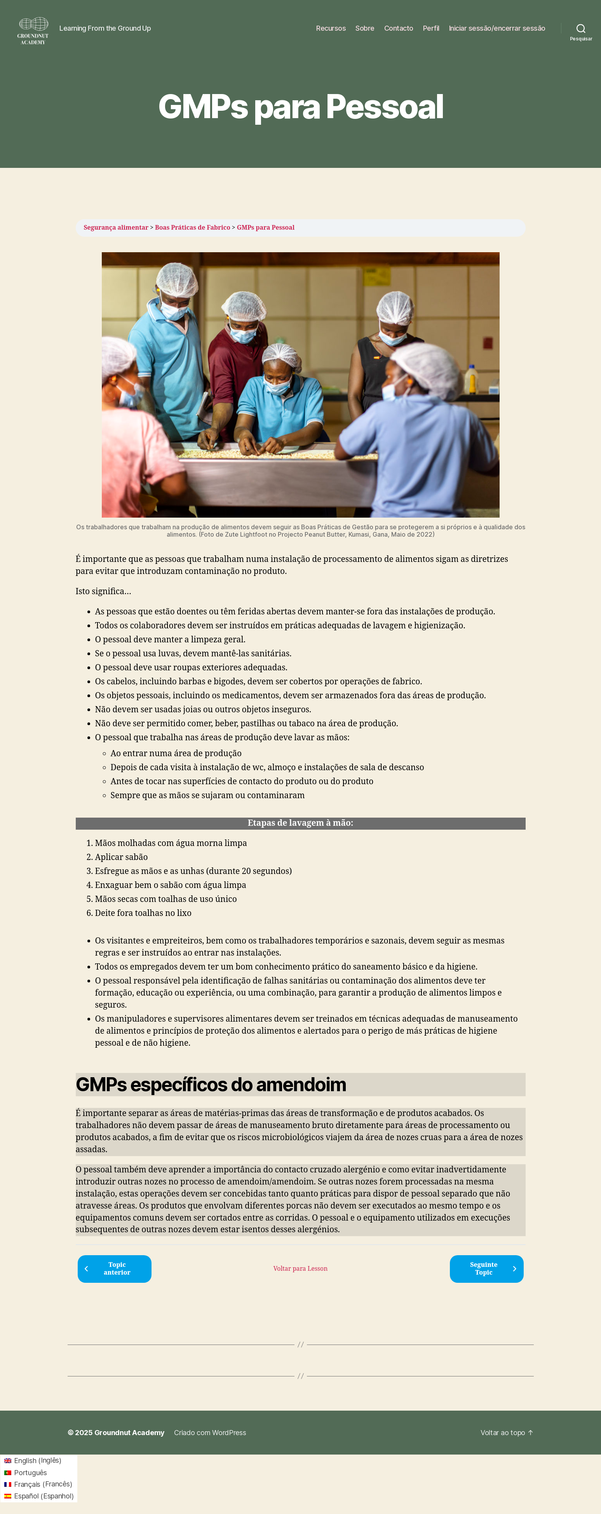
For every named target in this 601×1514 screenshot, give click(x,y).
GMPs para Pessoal (266, 228)
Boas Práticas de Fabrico (192, 228)
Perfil (431, 28)
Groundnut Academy (129, 1433)
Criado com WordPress (210, 1433)
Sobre (365, 28)
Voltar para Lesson (300, 1269)
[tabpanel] (301, 744)
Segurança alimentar (116, 228)
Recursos (331, 28)
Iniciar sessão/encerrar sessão (497, 28)
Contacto (398, 28)
